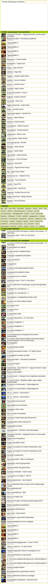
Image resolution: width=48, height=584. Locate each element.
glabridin (25, 216)
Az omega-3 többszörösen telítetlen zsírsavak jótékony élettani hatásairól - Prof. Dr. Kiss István (22, 340)
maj (44, 218)
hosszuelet (4, 218)
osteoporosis (39, 221)
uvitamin (26, 226)
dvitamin (9, 211)
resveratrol (30, 224)
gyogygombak (33, 216)
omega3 (11, 221)
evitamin (27, 213)
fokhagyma (11, 216)
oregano (25, 221)
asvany (35, 208)
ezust (32, 213)
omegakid (19, 221)
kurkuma (30, 218)
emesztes (30, 211)
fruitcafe (18, 216)
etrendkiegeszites (17, 213)
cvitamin (3, 211)
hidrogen (42, 216)
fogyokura (4, 216)
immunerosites (13, 218)
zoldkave (41, 226)
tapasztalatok (5, 226)
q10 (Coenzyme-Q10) (16, 224)
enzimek (36, 211)
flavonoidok (39, 213)
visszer (32, 226)
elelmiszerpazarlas (19, 211)
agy (2, 208)
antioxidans (20, 208)
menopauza (4, 221)
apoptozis (28, 208)
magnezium (38, 218)
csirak (40, 208)
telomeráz (13, 226)
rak (25, 224)
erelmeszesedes (6, 213)
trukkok (20, 226)
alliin (5, 208)
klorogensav (23, 218)
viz (37, 226)
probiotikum (4, 224)
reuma (37, 224)
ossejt (31, 221)
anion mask (12, 208)
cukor (45, 208)
